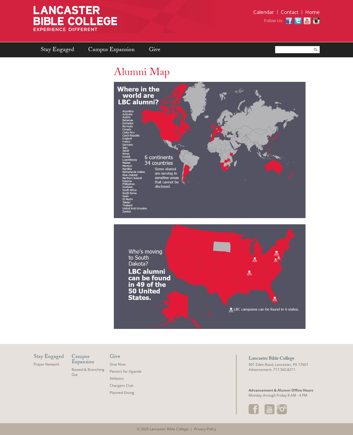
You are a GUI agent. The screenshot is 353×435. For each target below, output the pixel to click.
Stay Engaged (57, 50)
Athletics (117, 378)
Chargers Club (121, 385)
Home (312, 12)
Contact (289, 12)
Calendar (263, 12)
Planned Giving (122, 392)
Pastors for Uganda (126, 371)
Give (154, 50)
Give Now (117, 364)
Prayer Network (46, 364)
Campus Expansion (111, 50)
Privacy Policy (205, 428)
